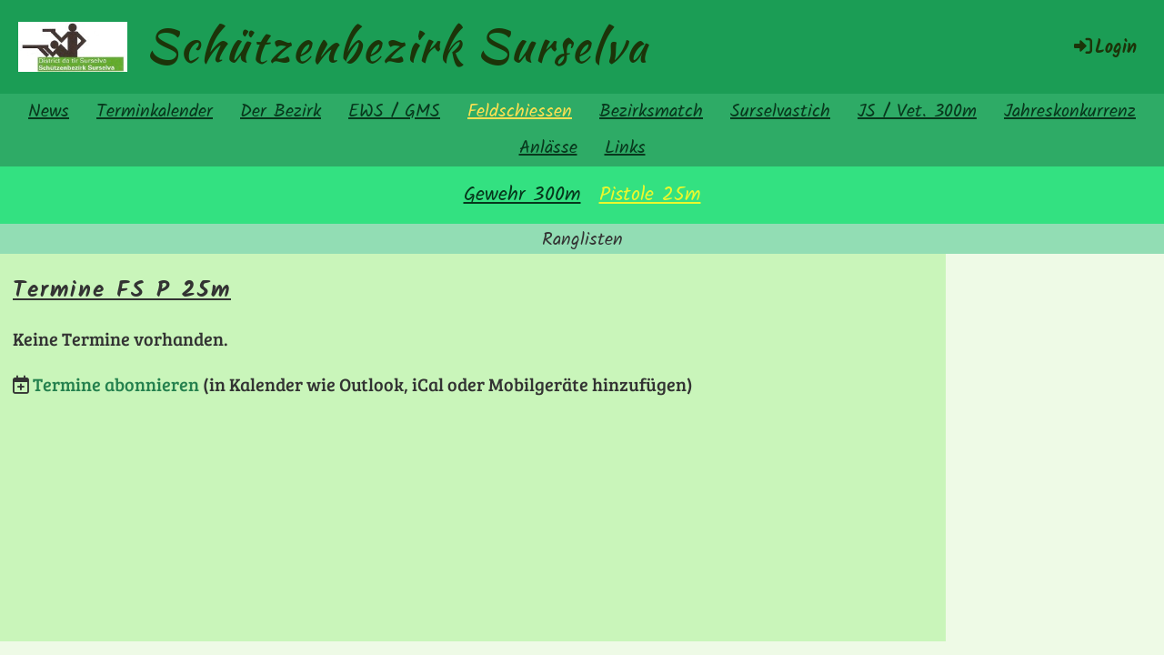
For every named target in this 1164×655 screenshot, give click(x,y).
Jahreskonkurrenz (1070, 111)
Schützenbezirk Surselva (397, 45)
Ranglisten (582, 240)
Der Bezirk (280, 111)
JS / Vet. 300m (917, 111)
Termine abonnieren (116, 384)
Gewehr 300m (522, 195)
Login (1104, 48)
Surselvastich (780, 111)
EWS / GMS (394, 111)
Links (625, 148)
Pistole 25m (650, 195)
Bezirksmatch (651, 111)
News (48, 111)
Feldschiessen (519, 111)
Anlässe (548, 148)
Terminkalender (154, 111)
